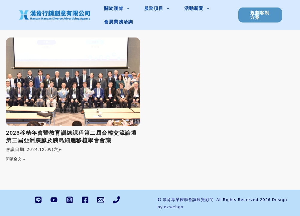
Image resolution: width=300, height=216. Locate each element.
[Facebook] (85, 199)
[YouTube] (54, 199)
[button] (117, 8)
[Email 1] (100, 199)
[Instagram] (69, 199)
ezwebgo (173, 206)
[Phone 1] (116, 199)
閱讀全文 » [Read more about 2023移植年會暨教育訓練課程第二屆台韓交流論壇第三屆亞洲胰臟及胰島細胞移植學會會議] (15, 159)
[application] (126, 8)
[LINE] (38, 199)
